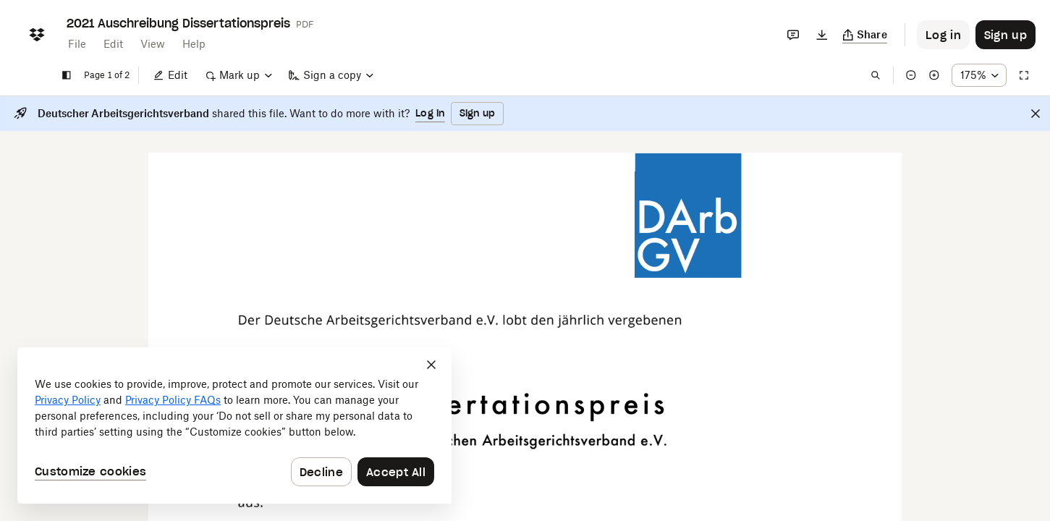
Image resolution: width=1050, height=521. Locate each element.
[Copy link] (865, 34)
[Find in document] (875, 75)
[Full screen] (1024, 75)
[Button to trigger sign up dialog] (1005, 34)
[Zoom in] (934, 75)
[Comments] (793, 34)
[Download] (822, 34)
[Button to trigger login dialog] (943, 34)
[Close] (1035, 113)
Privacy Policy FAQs (173, 400)
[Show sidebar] (66, 75)
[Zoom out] (911, 75)
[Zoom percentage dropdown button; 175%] (979, 75)
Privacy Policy (68, 400)
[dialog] (234, 425)
